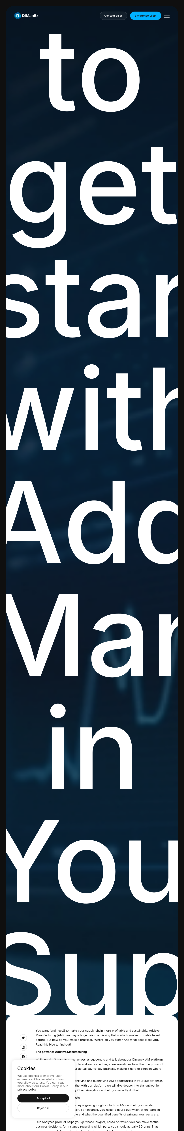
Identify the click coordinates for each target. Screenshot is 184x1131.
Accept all (43, 1098)
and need (57, 1030)
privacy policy (27, 1089)
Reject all (43, 1108)
